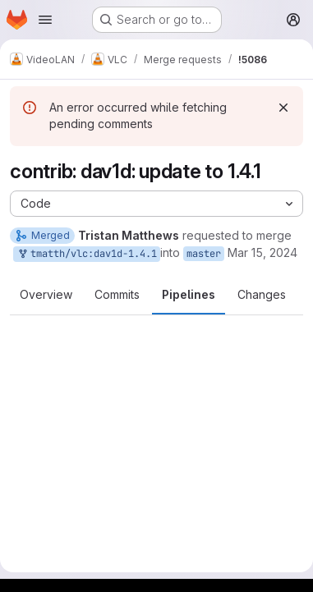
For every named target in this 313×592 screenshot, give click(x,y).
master (203, 253)
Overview (46, 294)
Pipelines (188, 294)
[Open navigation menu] (45, 20)
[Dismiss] (283, 107)
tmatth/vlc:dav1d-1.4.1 (86, 254)
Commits (117, 294)
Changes (261, 294)
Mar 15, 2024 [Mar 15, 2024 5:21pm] (262, 252)
